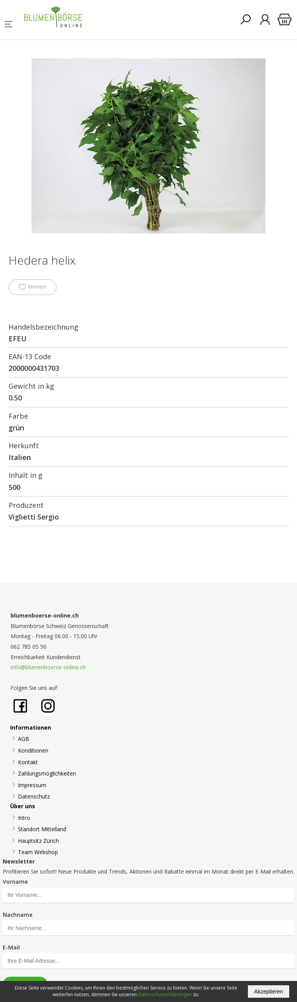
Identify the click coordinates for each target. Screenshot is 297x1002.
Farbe (18, 416)
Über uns (22, 806)
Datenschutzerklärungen (165, 994)
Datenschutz (34, 796)
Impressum (32, 785)
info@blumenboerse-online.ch (48, 667)
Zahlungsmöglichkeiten (47, 773)
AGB (23, 738)
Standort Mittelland (42, 829)
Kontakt (28, 762)
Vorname (15, 881)
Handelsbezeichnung (43, 327)
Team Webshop (38, 852)
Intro (24, 817)
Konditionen (33, 750)
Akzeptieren (268, 991)
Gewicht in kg (31, 386)
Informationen (30, 727)
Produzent (26, 505)
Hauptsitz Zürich (38, 840)
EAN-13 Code (30, 356)
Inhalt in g (25, 475)
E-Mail (11, 947)
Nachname (17, 914)
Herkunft (24, 445)
